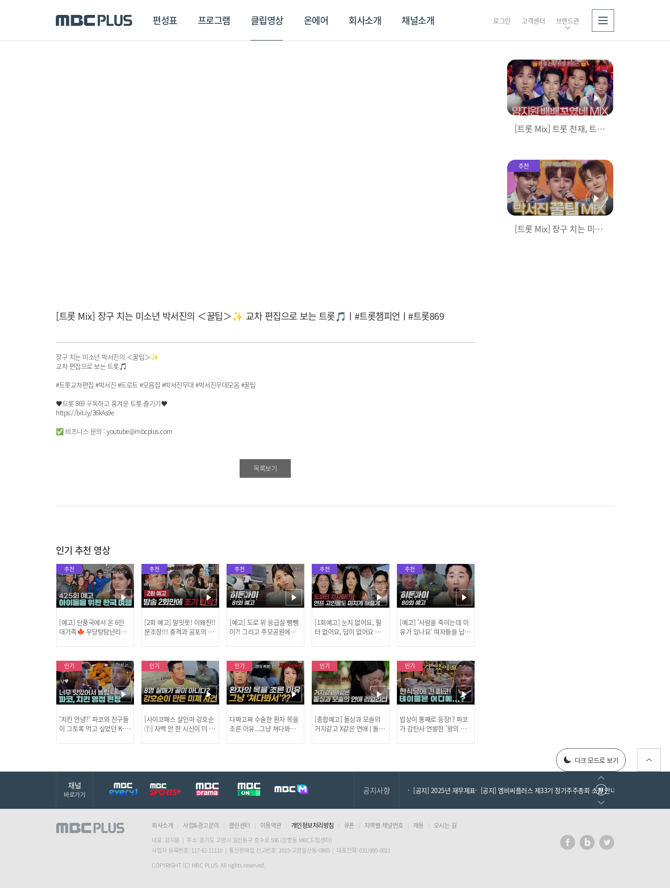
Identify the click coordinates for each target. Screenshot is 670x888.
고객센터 (533, 20)
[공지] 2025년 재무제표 (444, 790)
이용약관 (270, 824)
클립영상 (267, 20)
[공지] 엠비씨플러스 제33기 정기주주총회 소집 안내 (548, 790)
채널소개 (418, 20)
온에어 (316, 20)
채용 (418, 824)
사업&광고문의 (201, 824)
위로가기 (649, 760)
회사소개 (364, 20)
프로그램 (214, 20)
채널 (74, 789)
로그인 (502, 20)
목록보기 (265, 468)
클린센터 (239, 824)
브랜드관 (567, 20)
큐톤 (349, 824)
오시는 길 (445, 824)
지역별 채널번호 (383, 824)
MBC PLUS (94, 20)
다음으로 (601, 802)
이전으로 (601, 778)
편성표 (165, 20)
